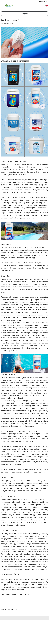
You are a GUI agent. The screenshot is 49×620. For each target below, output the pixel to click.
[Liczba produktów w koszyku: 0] (46, 5)
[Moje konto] (42, 1)
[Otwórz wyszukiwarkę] (38, 5)
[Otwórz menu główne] (2, 6)
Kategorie (24, 14)
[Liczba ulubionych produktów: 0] (42, 5)
